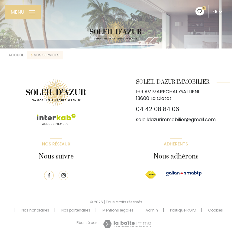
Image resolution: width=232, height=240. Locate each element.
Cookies (215, 210)
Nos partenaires (75, 210)
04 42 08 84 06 (157, 109)
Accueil (16, 55)
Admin (152, 210)
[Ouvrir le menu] (23, 12)
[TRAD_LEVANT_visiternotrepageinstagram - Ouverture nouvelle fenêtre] (63, 175)
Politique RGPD (183, 210)
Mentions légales (118, 210)
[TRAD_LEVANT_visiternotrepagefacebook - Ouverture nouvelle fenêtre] (49, 175)
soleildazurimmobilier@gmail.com (176, 119)
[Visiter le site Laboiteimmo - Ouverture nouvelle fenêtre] (127, 224)
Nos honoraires (35, 210)
